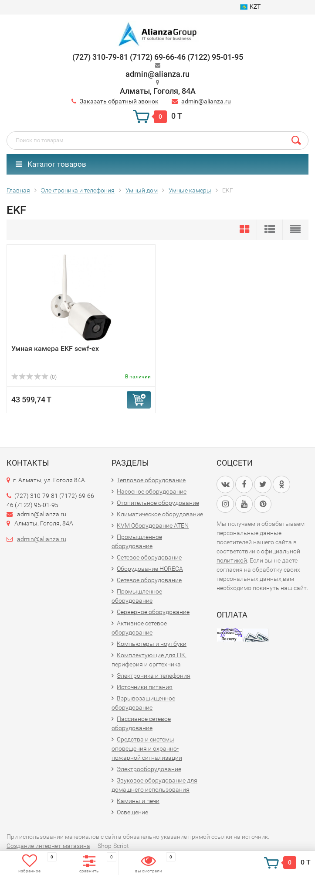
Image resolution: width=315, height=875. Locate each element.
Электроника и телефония (153, 675)
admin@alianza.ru (206, 101)
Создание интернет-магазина (48, 845)
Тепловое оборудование (151, 480)
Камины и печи (138, 800)
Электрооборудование (149, 768)
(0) (34, 377)
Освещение (132, 812)
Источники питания (145, 686)
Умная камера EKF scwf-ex (55, 348)
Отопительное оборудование (158, 502)
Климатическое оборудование (160, 514)
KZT (250, 6)
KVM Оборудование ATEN (153, 525)
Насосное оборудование (151, 491)
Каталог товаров (51, 164)
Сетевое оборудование (149, 557)
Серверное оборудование (153, 611)
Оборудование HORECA (150, 568)
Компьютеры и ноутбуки (151, 643)
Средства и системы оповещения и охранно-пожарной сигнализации (147, 748)
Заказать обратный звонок (119, 101)
